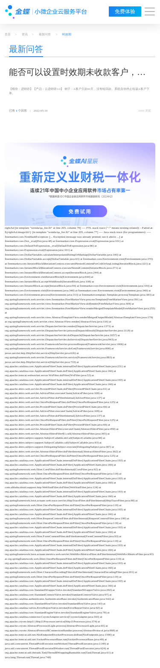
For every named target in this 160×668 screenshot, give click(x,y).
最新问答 (45, 34)
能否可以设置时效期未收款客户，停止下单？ (77, 72)
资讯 (25, 34)
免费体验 (125, 11)
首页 (8, 34)
